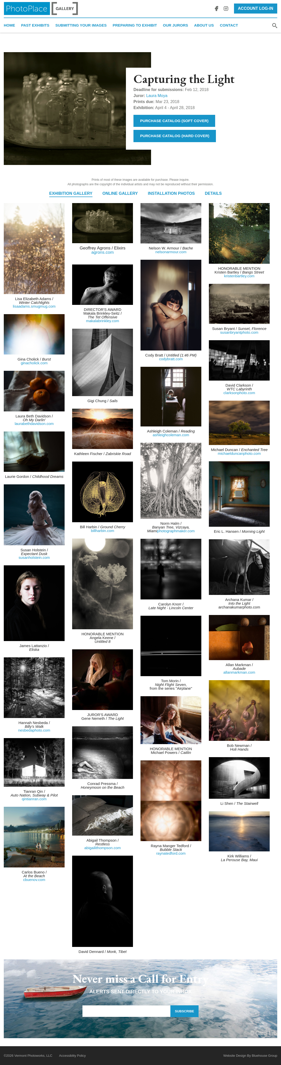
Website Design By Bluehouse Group (250, 1055)
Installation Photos (171, 193)
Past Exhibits (35, 25)
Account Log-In (255, 8)
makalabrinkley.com (102, 321)
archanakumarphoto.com (239, 607)
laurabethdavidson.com (34, 423)
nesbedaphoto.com (34, 730)
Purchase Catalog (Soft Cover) (174, 121)
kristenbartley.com (239, 276)
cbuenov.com (34, 879)
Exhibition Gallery (70, 193)
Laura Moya (157, 96)
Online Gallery (120, 193)
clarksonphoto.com (239, 393)
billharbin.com (102, 530)
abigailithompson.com (102, 848)
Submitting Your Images (81, 25)
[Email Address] (126, 1011)
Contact (229, 25)
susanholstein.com (34, 557)
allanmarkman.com (239, 672)
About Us (204, 25)
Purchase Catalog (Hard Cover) (174, 136)
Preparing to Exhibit (135, 25)
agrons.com (102, 252)
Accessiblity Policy (72, 1055)
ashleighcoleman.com (171, 435)
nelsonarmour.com (170, 252)
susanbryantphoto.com (239, 332)
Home (9, 25)
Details (213, 193)
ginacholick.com (34, 363)
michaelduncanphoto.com (239, 453)
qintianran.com (34, 799)
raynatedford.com (171, 853)
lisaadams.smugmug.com (34, 306)
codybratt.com (171, 359)
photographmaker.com (176, 531)
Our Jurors (175, 25)
